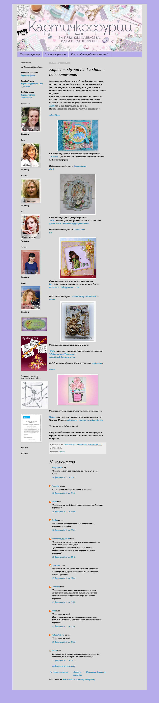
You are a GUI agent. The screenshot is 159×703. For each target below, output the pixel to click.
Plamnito (55, 486)
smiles (54, 502)
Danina (55, 520)
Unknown (56, 587)
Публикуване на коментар (63, 666)
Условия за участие (55, 54)
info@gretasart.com (70, 287)
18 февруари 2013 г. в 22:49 (63, 557)
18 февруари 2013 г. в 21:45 (63, 477)
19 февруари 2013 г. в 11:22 (63, 602)
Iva (50, 232)
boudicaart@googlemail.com (76, 223)
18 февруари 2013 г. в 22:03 (63, 530)
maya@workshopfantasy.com (62, 357)
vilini (54, 611)
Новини (62, 452)
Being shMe (57, 467)
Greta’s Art (79, 229)
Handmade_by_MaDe (61, 539)
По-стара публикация (96, 672)
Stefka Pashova (58, 635)
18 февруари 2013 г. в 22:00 (63, 511)
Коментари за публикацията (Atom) (79, 680)
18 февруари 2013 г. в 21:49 (63, 493)
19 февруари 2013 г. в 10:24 (63, 578)
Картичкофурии (28, 75)
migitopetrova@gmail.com (91, 420)
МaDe (52, 299)
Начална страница (30, 54)
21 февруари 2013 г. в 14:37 (63, 660)
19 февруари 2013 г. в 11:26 (63, 626)
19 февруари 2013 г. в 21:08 (63, 642)
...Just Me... (54, 115)
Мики (54, 650)
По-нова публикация (59, 672)
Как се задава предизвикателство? (89, 54)
